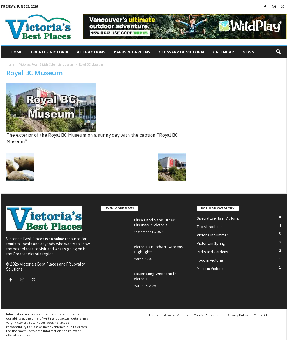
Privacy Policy (237, 315)
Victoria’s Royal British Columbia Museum (46, 64)
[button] (278, 52)
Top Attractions (210, 226)
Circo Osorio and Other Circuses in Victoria (154, 222)
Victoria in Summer (212, 235)
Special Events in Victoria (218, 218)
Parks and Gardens (212, 252)
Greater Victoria (49, 52)
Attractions (91, 52)
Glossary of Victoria (182, 52)
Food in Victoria (210, 260)
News (248, 52)
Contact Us (262, 315)
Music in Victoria (210, 268)
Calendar (223, 52)
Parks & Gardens (132, 52)
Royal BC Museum (34, 72)
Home (16, 52)
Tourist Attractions (208, 315)
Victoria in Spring (211, 243)
